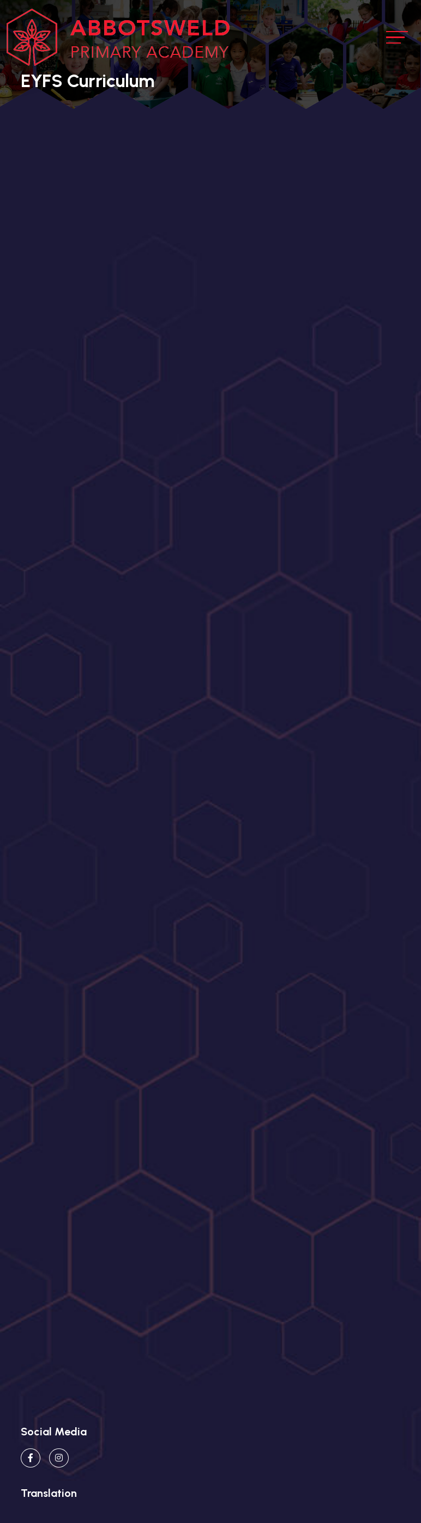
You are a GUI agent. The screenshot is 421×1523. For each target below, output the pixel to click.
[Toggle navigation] (397, 37)
